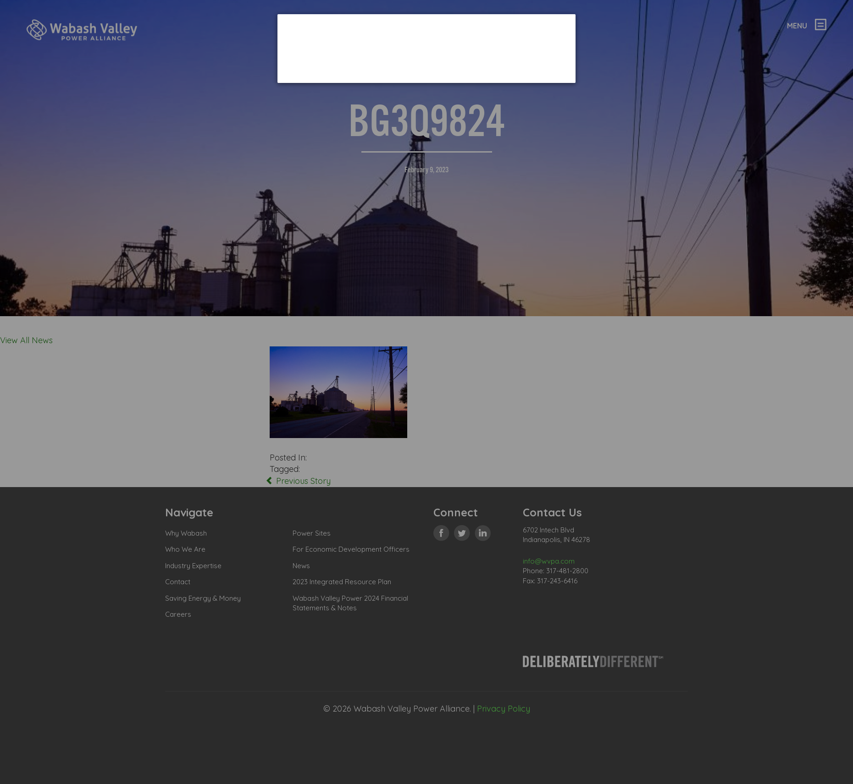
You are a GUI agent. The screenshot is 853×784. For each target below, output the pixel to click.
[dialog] (426, 48)
